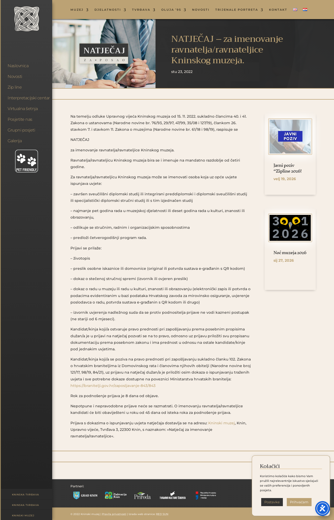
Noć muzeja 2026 (289, 252)
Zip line (15, 87)
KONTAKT (278, 10)
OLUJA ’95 (171, 10)
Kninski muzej (23, 515)
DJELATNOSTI (107, 10)
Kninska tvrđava (25, 494)
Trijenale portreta (236, 10)
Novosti (15, 76)
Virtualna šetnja (23, 108)
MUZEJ (77, 10)
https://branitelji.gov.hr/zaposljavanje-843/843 (113, 385)
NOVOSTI (201, 10)
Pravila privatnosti (114, 514)
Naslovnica (18, 65)
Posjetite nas (20, 119)
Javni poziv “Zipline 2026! (287, 168)
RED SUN (162, 514)
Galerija (15, 140)
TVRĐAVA (141, 10)
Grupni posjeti (21, 130)
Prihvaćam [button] (299, 502)
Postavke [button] (272, 502)
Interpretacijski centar (29, 97)
